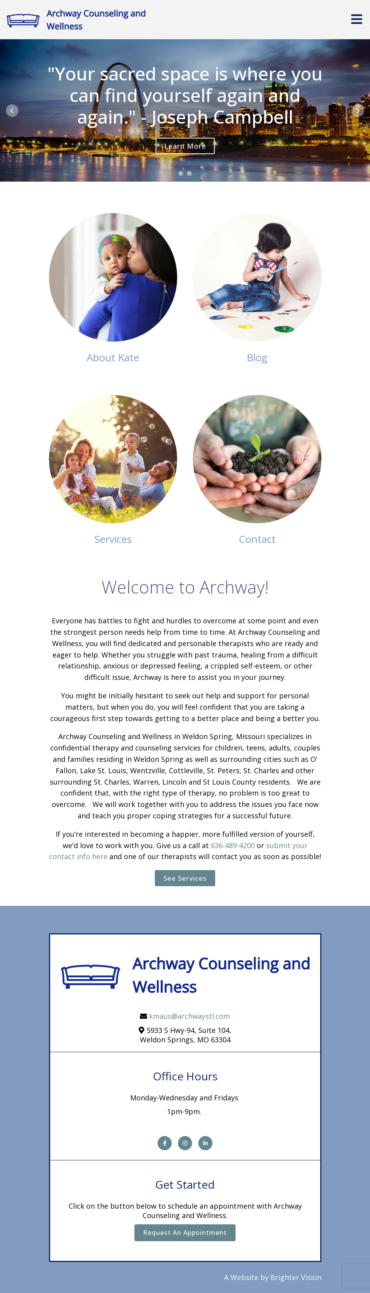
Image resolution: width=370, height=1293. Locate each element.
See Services (185, 878)
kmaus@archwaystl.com (189, 1016)
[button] (180, 173)
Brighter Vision (295, 1277)
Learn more (185, 146)
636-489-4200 (233, 845)
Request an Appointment (185, 1232)
